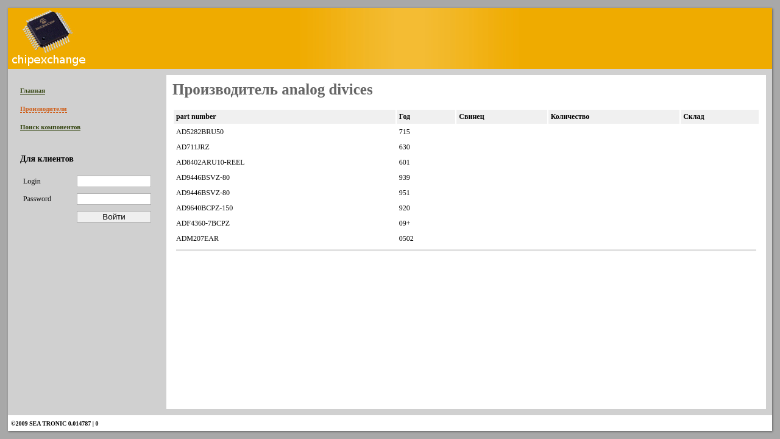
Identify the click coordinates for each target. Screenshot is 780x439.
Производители (43, 108)
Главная (32, 90)
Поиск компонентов (50, 126)
